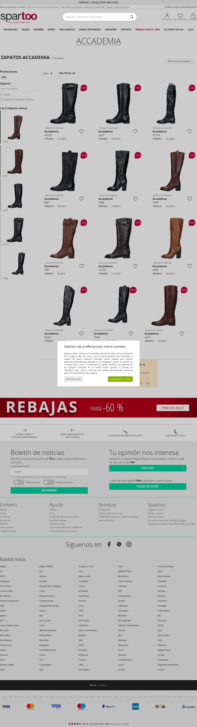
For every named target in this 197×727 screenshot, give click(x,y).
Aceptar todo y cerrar (120, 379)
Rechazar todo (73, 379)
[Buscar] (131, 17)
